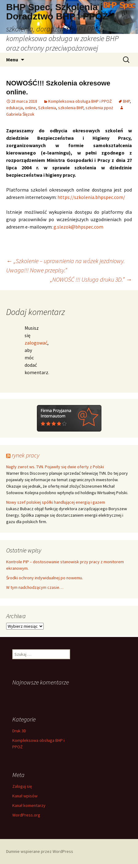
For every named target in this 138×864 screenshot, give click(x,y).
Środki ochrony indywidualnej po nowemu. (44, 578)
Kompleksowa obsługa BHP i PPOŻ (80, 101)
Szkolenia (47, 107)
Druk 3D (19, 731)
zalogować (36, 343)
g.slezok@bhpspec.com (78, 227)
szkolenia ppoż (99, 107)
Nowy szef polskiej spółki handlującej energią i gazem (55, 502)
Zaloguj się (22, 786)
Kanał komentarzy (28, 805)
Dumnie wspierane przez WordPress (39, 851)
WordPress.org (26, 815)
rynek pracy (25, 455)
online (30, 107)
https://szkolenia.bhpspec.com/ (91, 197)
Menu (12, 59)
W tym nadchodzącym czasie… (34, 587)
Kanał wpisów (24, 796)
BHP (126, 101)
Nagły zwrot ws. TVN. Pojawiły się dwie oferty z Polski (55, 466)
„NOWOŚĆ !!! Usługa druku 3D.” (91, 279)
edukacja (14, 107)
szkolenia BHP (70, 107)
